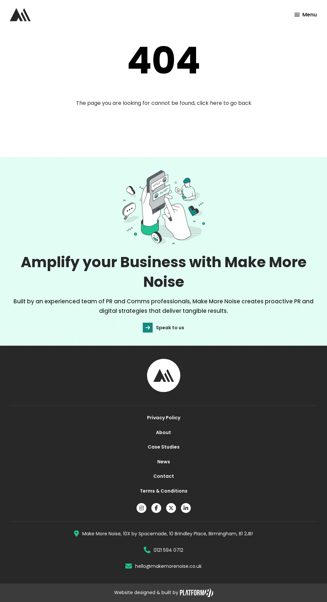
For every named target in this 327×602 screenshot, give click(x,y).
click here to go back (224, 103)
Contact (163, 476)
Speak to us (163, 328)
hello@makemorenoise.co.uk (163, 566)
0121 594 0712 (163, 550)
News (163, 461)
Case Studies (164, 447)
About (163, 432)
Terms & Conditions (164, 491)
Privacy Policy (163, 417)
